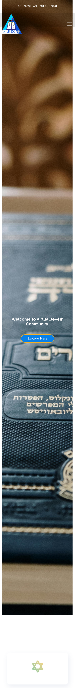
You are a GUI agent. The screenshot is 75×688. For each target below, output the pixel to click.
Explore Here (38, 338)
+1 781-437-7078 (46, 6)
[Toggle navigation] (69, 24)
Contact (26, 6)
